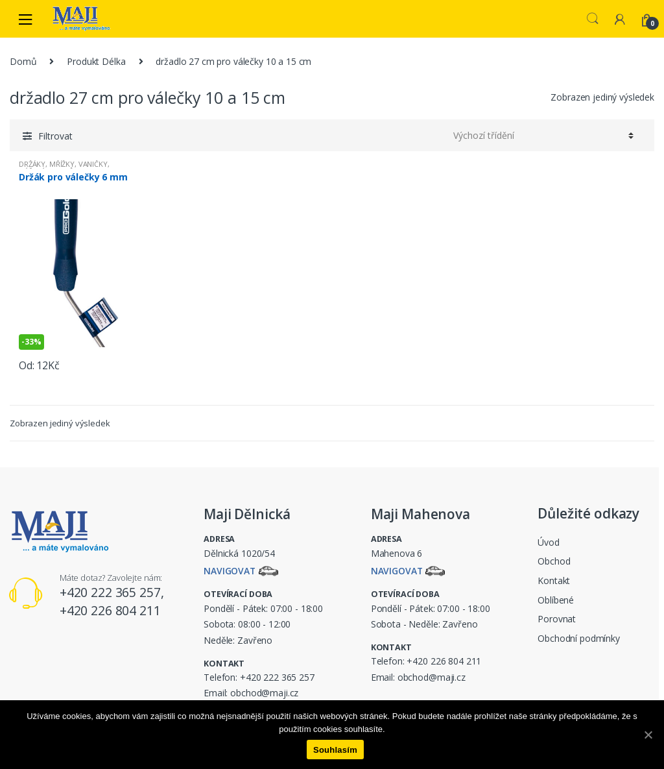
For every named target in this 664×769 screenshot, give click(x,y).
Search (593, 19)
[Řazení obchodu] (543, 135)
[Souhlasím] (647, 734)
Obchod (554, 561)
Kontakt (554, 580)
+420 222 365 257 (277, 677)
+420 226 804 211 (444, 661)
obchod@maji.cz (264, 693)
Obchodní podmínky (579, 638)
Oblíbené (556, 600)
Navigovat (230, 571)
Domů (23, 61)
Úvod (548, 542)
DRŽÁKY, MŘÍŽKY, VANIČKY (63, 164)
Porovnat (557, 619)
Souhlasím (335, 750)
